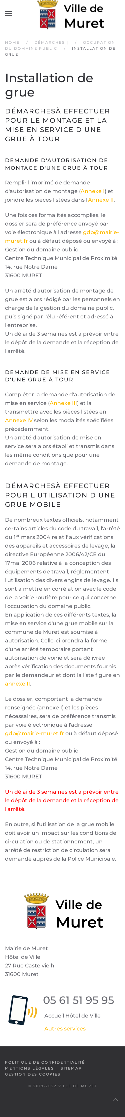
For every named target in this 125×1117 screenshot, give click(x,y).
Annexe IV (19, 420)
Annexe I (93, 191)
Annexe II (101, 200)
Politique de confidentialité (45, 1062)
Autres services (65, 1028)
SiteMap (71, 1068)
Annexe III (63, 403)
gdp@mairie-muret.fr (34, 733)
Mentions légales (29, 1068)
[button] (8, 13)
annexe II (17, 684)
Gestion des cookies (33, 1074)
